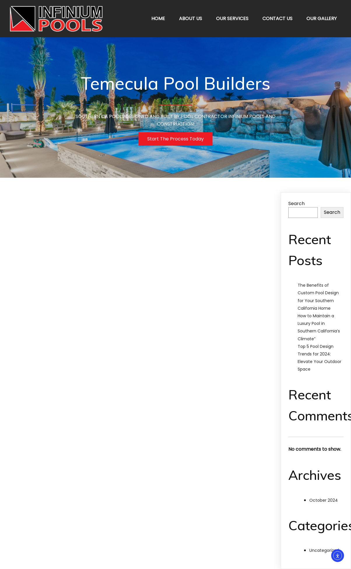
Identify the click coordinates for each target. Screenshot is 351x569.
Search (296, 203)
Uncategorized (324, 550)
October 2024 (323, 500)
